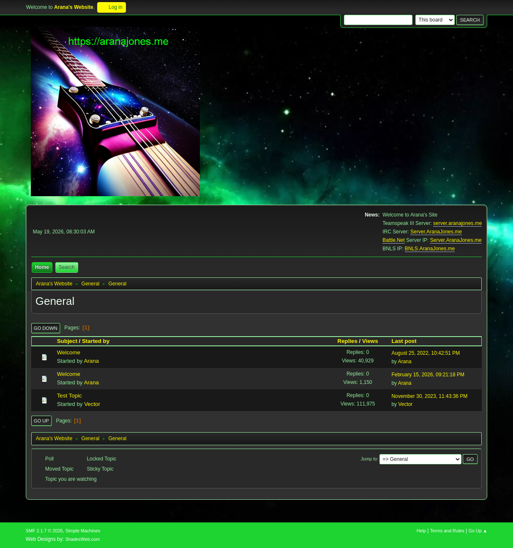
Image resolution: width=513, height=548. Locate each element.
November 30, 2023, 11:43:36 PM (429, 396)
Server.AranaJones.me (436, 232)
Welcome (68, 352)
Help (421, 530)
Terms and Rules (447, 530)
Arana (91, 361)
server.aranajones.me (457, 223)
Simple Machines (82, 530)
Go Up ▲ (477, 530)
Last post (403, 341)
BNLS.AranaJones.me (430, 249)
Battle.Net (393, 240)
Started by (99, 341)
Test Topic (69, 395)
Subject (67, 341)
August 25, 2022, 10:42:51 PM (425, 353)
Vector (92, 404)
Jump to (369, 458)
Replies (347, 341)
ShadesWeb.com (82, 539)
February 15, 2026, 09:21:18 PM (427, 375)
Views (370, 341)
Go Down (45, 328)
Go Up (41, 420)
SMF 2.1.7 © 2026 (44, 530)
